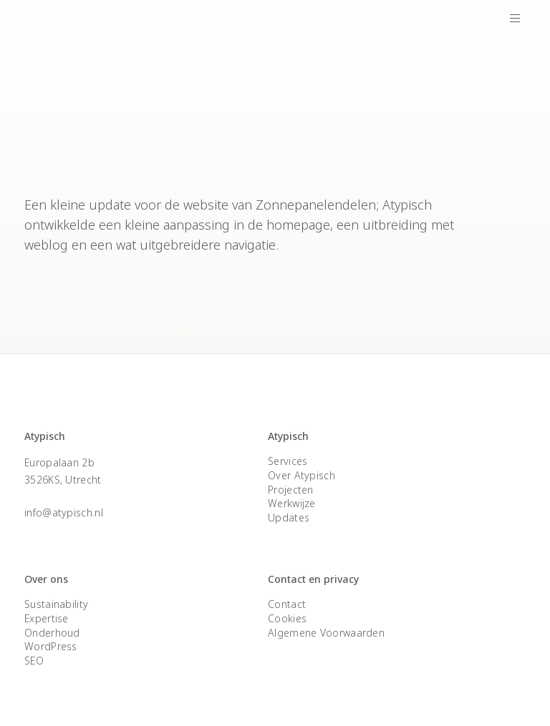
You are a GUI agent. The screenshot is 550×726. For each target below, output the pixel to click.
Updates (288, 517)
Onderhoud (52, 632)
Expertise (46, 618)
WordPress (50, 646)
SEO (34, 660)
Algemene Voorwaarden (326, 632)
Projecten (291, 489)
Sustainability (56, 604)
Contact (287, 604)
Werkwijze (292, 503)
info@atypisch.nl (63, 512)
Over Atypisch (301, 475)
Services (287, 461)
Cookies (287, 618)
